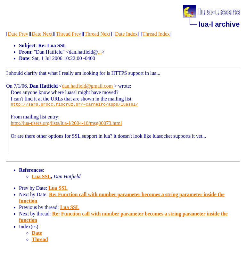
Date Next (42, 34)
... (100, 52)
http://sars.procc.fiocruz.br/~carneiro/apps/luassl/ (74, 105)
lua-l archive (219, 24)
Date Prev (18, 34)
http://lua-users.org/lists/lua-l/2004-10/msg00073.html (66, 123)
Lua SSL (41, 176)
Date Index (126, 34)
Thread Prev (68, 34)
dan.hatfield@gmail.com (88, 86)
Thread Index (156, 34)
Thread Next (97, 34)
